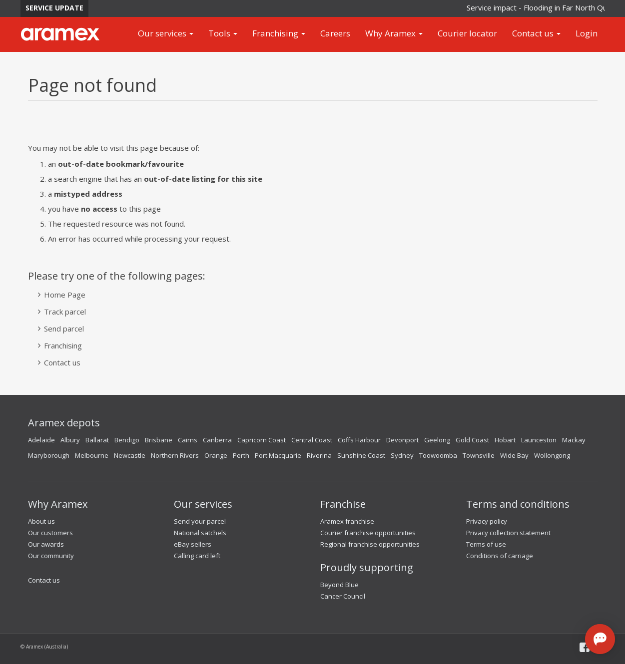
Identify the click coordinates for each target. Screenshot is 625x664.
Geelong (437, 439)
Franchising (278, 33)
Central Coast (311, 439)
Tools (222, 33)
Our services (165, 33)
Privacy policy (486, 521)
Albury (70, 439)
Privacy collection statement (508, 532)
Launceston (539, 439)
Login (587, 33)
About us (41, 521)
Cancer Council (342, 596)
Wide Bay (514, 455)
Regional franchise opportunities (370, 544)
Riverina (319, 455)
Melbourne (91, 455)
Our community (51, 555)
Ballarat (97, 439)
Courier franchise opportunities (368, 532)
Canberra (217, 439)
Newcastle (129, 455)
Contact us (536, 33)
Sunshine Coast (361, 455)
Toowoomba (438, 455)
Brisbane (158, 439)
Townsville (479, 455)
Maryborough (48, 455)
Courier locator (467, 33)
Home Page (64, 295)
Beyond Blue (339, 584)
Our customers (50, 532)
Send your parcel (200, 521)
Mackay (574, 439)
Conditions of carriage (499, 555)
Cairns (187, 439)
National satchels (200, 532)
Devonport (402, 439)
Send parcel (64, 328)
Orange (215, 455)
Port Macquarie (278, 455)
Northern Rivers (175, 455)
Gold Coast (472, 439)
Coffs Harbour (359, 439)
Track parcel (65, 312)
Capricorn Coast (261, 439)
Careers (335, 33)
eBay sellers (192, 544)
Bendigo (126, 439)
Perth (241, 455)
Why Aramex (394, 33)
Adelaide (41, 439)
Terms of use (486, 544)
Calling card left (197, 555)
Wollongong (552, 455)
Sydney (402, 455)
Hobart (505, 439)
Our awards (46, 544)
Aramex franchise (347, 521)
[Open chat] (600, 639)
